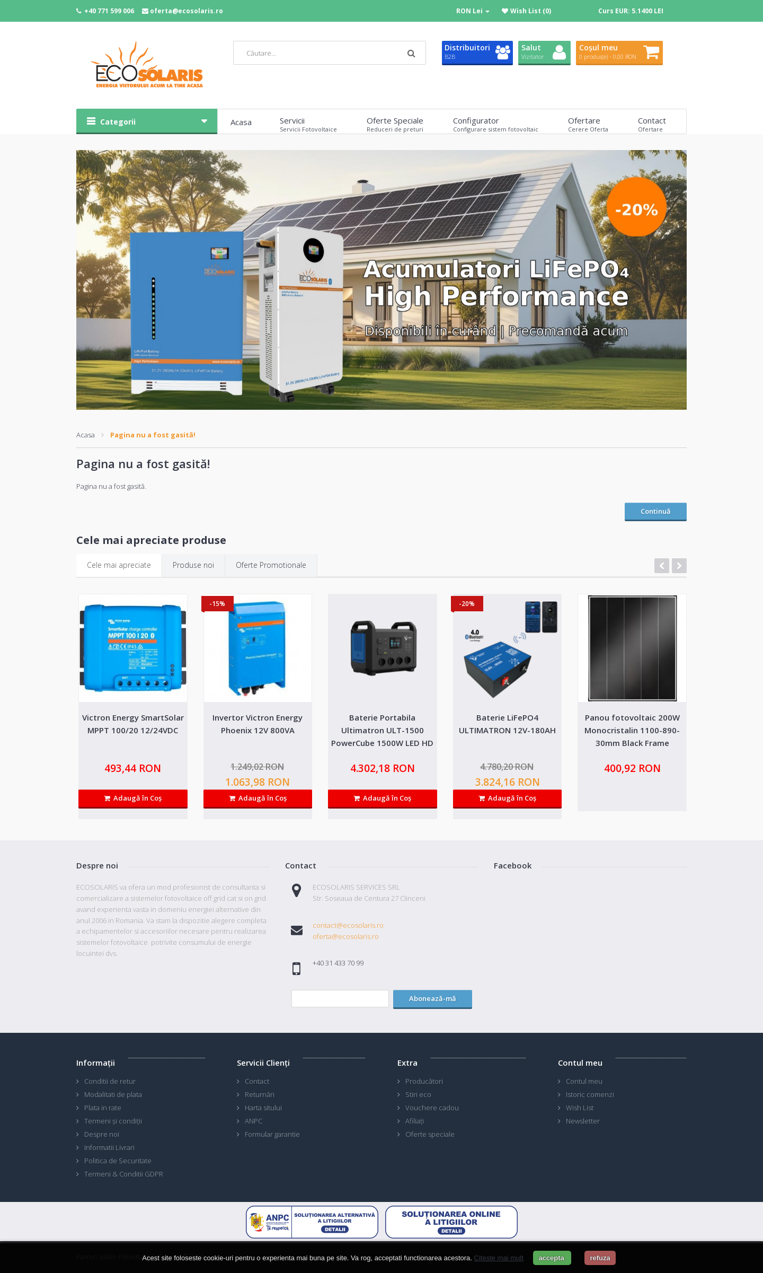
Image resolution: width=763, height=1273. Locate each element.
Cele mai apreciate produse (151, 540)
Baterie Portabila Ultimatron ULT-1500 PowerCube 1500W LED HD (382, 730)
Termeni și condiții (113, 1121)
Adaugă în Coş (133, 798)
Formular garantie (272, 1134)
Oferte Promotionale (271, 565)
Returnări (259, 1094)
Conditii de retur (110, 1081)
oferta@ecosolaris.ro (186, 10)
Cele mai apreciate (119, 565)
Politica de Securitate (118, 1160)
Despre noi (101, 1134)
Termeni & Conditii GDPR (123, 1174)
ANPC (253, 1121)
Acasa (85, 435)
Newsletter (583, 1121)
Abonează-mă (432, 998)
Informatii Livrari (109, 1147)
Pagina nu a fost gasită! (153, 435)
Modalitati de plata (113, 1094)
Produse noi (193, 565)
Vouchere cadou (432, 1107)
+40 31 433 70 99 (338, 963)
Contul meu (584, 1081)
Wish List (579, 1107)
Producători (424, 1081)
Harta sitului (263, 1107)
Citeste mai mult (499, 1258)
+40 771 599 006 (109, 10)
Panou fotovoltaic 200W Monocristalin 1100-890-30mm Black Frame (632, 730)
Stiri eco (418, 1094)
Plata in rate (102, 1107)
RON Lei (473, 10)
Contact (257, 1081)
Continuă (656, 511)
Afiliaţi (414, 1121)
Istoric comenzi (590, 1094)
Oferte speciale (430, 1134)
